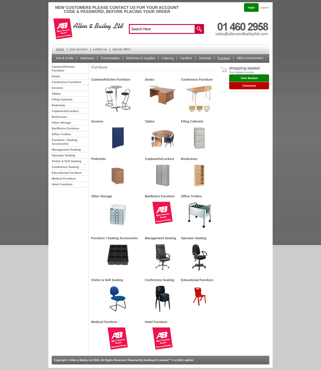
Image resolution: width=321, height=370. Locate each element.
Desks (56, 76)
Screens (57, 88)
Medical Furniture (64, 178)
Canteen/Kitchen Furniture (63, 68)
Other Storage (61, 122)
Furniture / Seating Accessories (64, 141)
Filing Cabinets (62, 99)
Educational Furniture (67, 172)
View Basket (249, 78)
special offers (121, 49)
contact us (100, 49)
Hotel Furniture (62, 184)
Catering (168, 58)
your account (78, 49)
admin (189, 360)
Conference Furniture (66, 82)
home (60, 49)
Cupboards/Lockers (65, 111)
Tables (56, 93)
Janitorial (205, 58)
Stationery (87, 58)
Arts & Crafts (65, 58)
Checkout (249, 85)
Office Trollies (61, 134)
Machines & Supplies (140, 58)
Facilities (186, 58)
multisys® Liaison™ (157, 360)
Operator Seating (63, 155)
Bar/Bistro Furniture (65, 128)
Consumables (110, 58)
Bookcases (59, 117)
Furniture (224, 58)
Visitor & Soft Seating (66, 161)
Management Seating (66, 149)
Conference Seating (65, 167)
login (251, 7)
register (265, 7)
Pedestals (58, 105)
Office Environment (250, 58)
